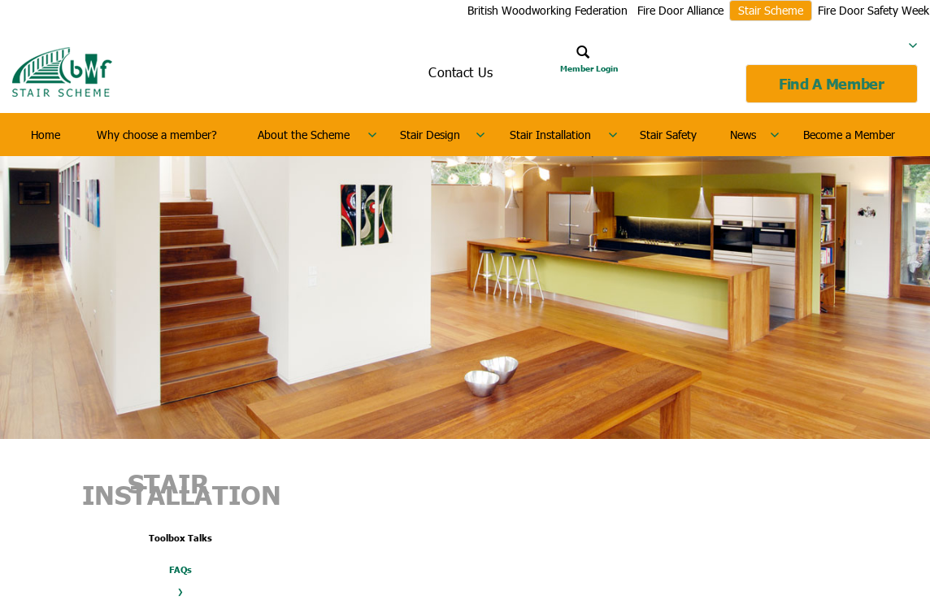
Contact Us (460, 72)
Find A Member (831, 84)
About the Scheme (304, 134)
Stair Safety (668, 134)
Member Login (589, 68)
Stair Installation (550, 134)
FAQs (180, 569)
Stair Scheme (770, 10)
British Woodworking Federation (547, 10)
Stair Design (430, 134)
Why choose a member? (157, 134)
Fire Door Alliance (680, 10)
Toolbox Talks (180, 537)
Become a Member (849, 134)
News (743, 134)
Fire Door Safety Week (873, 10)
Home (45, 134)
